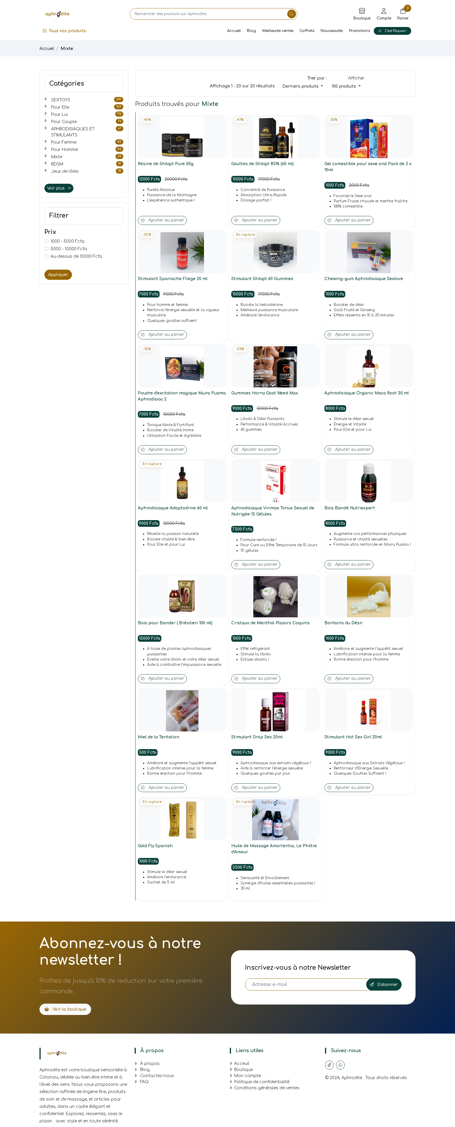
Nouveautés (332, 31)
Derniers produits (301, 86)
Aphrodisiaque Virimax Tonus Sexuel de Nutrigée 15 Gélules (273, 512)
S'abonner (384, 986)
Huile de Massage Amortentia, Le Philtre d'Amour (274, 851)
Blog (251, 31)
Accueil (234, 31)
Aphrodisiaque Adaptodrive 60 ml (173, 509)
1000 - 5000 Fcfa (67, 241)
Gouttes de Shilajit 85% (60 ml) (262, 164)
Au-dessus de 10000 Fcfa (76, 256)
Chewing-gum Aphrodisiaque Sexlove (364, 279)
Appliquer (58, 275)
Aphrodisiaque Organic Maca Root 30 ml (367, 394)
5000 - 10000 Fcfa (68, 249)
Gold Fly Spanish (155, 848)
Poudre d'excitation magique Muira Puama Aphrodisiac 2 (175, 397)
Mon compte (245, 1078)
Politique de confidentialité (259, 1084)
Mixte (67, 48)
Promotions (359, 31)
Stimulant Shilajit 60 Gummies (263, 279)
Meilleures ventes (277, 31)
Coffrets (306, 31)
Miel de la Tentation (159, 739)
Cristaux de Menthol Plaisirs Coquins (271, 624)
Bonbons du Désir (343, 624)
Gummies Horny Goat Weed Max (265, 394)
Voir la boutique (65, 1011)
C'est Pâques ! (392, 31)
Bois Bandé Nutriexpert (350, 509)
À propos (147, 1065)
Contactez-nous (154, 1078)
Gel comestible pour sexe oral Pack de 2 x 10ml (368, 167)
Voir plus (59, 188)
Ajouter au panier (162, 221)
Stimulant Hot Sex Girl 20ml (353, 739)
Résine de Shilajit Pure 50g (166, 164)
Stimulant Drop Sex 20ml (257, 739)
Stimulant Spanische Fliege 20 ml (173, 279)
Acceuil (239, 1065)
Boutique (241, 1072)
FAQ (142, 1084)
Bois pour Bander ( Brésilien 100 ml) (175, 624)
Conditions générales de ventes (264, 1090)
